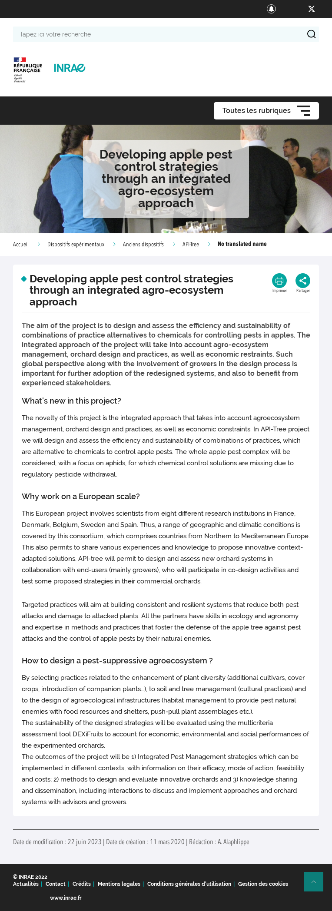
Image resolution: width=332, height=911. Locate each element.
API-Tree (191, 245)
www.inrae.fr (66, 898)
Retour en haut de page (317, 885)
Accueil (21, 245)
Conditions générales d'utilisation (189, 884)
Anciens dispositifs (143, 245)
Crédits (82, 884)
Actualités (26, 884)
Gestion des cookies (263, 884)
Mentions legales (119, 884)
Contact (56, 884)
